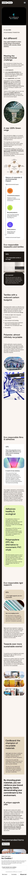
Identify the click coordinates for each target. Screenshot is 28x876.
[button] (24, 2)
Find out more (12, 84)
